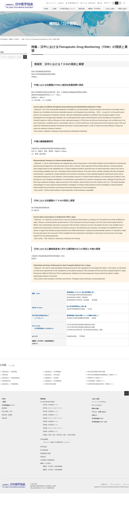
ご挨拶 (54, 9)
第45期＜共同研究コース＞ (51, 431)
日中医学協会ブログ (73, 3)
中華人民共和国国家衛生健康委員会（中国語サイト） (102, 375)
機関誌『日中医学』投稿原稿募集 (52, 466)
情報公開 (4, 418)
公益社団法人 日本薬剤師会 (10, 384)
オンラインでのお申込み (99, 402)
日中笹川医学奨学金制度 (47, 402)
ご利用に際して (104, 484)
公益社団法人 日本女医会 (52, 375)
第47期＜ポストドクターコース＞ (52, 408)
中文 (101, 3)
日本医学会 (5, 375)
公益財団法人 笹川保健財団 (52, 381)
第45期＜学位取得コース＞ (51, 425)
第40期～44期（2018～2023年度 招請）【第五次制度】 (59, 435)
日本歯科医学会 (6, 381)
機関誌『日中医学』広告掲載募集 (52, 469)
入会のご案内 (109, 9)
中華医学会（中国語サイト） (95, 378)
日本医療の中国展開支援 (47, 460)
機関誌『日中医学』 (95, 9)
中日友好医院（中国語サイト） (96, 381)
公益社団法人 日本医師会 (9, 371)
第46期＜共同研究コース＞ (51, 421)
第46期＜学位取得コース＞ (51, 415)
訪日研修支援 (44, 450)
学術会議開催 (44, 439)
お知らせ (61, 3)
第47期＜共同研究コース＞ (51, 411)
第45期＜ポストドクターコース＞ (52, 428)
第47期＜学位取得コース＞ (51, 405)
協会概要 (4, 408)
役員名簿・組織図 (7, 415)
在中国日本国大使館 (50, 384)
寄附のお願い (122, 9)
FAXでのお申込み (97, 405)
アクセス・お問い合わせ (88, 3)
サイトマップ (52, 3)
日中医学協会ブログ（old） (100, 422)
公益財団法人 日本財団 (51, 378)
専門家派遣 (43, 447)
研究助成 (42, 456)
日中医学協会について (67, 9)
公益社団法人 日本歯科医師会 (11, 378)
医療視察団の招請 (45, 453)
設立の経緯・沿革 (7, 411)
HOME (46, 9)
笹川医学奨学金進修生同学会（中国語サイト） (100, 384)
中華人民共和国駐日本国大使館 (96, 371)
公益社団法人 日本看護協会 (52, 371)
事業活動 (82, 9)
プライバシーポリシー (115, 484)
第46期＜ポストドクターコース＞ (52, 418)
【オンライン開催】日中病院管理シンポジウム (56, 442)
